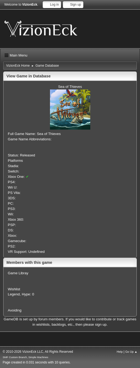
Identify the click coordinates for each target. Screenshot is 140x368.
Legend (14, 294)
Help (120, 351)
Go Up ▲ (131, 351)
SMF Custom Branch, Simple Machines (25, 357)
